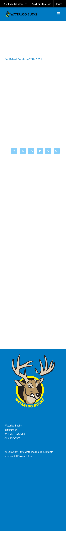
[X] (23, 151)
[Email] (57, 151)
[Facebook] (14, 151)
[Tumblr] (40, 151)
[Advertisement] (33, 322)
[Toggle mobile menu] (59, 14)
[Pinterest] (48, 151)
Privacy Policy (24, 456)
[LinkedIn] (31, 151)
